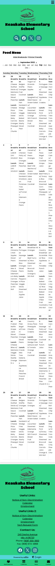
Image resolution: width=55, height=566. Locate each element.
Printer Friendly (35, 57)
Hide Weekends (20, 57)
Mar (15, 65)
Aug (36, 65)
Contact (48, 562)
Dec (26, 67)
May (24, 65)
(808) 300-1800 (31, 540)
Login (36, 557)
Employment (27, 506)
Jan (6, 65)
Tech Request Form (27, 525)
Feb (10, 65)
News (36, 562)
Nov (49, 65)
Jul (32, 65)
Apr (19, 65)
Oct (45, 65)
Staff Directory (8, 562)
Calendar (27, 503)
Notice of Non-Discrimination (27, 499)
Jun (28, 65)
